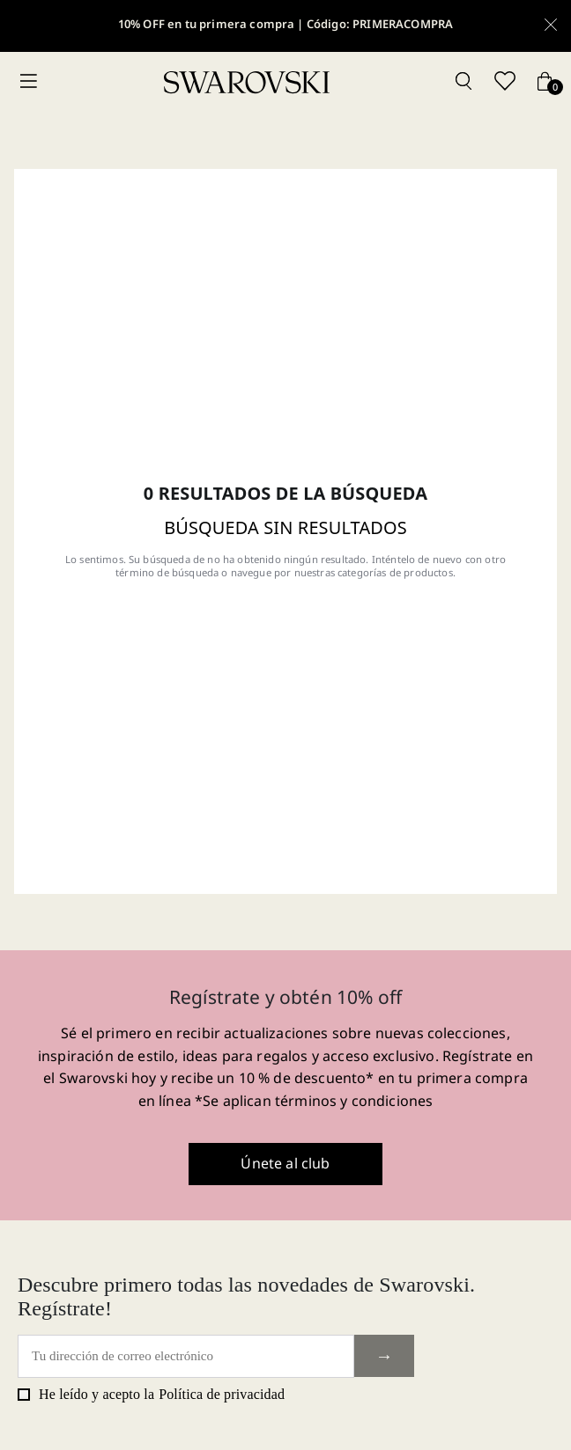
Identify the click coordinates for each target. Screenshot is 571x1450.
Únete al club (285, 1163)
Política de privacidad (222, 1394)
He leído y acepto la (151, 1394)
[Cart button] (544, 82)
